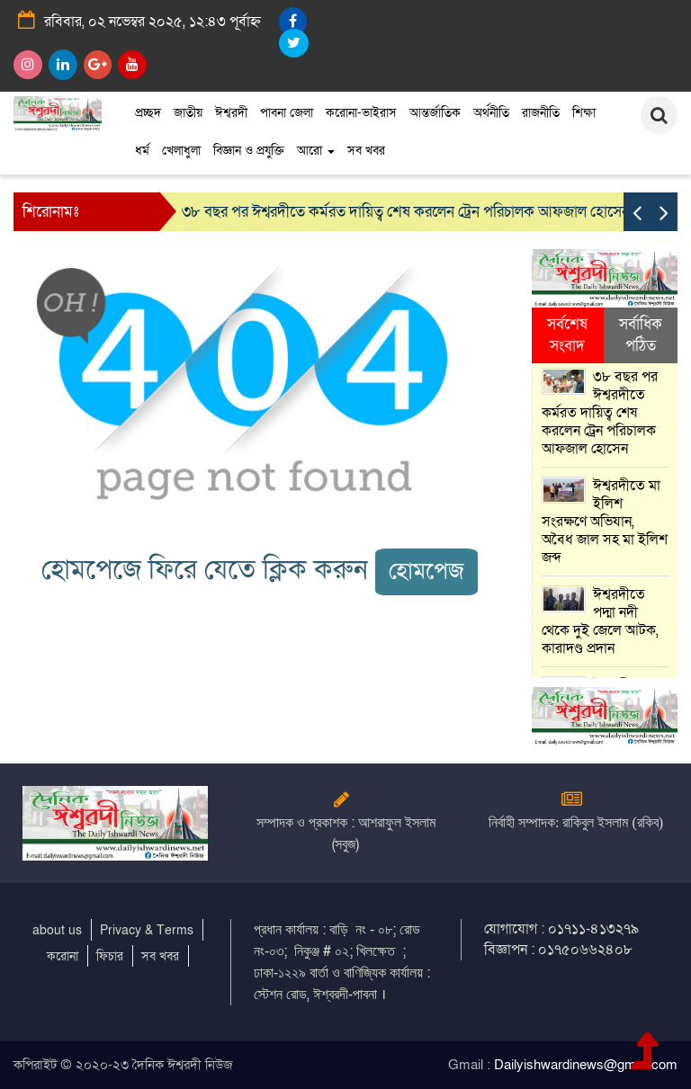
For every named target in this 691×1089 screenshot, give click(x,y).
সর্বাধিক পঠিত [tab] (640, 335)
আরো (316, 150)
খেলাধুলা (181, 150)
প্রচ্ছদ (148, 112)
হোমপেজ (426, 571)
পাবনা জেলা (286, 112)
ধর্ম (142, 150)
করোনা (62, 956)
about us (57, 930)
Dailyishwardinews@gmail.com (586, 1065)
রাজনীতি (541, 112)
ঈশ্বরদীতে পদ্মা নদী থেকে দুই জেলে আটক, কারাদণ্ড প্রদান (600, 621)
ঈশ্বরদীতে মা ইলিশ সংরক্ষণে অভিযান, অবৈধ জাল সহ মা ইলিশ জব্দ (605, 521)
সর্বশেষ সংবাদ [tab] (567, 335)
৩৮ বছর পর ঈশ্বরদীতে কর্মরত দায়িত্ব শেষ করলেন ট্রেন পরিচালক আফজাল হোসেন (406, 211)
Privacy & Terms (146, 930)
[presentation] (637, 211)
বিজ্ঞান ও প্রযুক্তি (248, 150)
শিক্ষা (584, 112)
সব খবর (366, 150)
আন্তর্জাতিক (435, 112)
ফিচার (109, 956)
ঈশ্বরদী (231, 112)
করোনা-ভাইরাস (361, 112)
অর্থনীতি (491, 112)
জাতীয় (188, 112)
